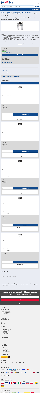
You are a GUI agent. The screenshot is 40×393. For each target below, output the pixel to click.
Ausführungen (9, 76)
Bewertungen (16, 76)
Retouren (4, 334)
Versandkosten (5, 332)
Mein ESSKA (5, 331)
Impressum (4, 347)
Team (3, 340)
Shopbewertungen (6, 333)
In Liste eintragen (20, 119)
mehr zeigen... (20, 44)
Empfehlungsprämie (6, 330)
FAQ (3, 328)
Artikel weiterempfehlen (5, 72)
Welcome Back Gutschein (7, 329)
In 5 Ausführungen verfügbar (7, 52)
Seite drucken (4, 70)
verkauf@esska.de (7, 62)
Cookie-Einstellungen (6, 351)
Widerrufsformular (5, 349)
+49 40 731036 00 (5, 310)
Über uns (4, 339)
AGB (3, 348)
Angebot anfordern (20, 117)
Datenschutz (5, 350)
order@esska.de (4, 322)
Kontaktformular (4, 323)
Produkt (3, 76)
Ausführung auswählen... (20, 55)
